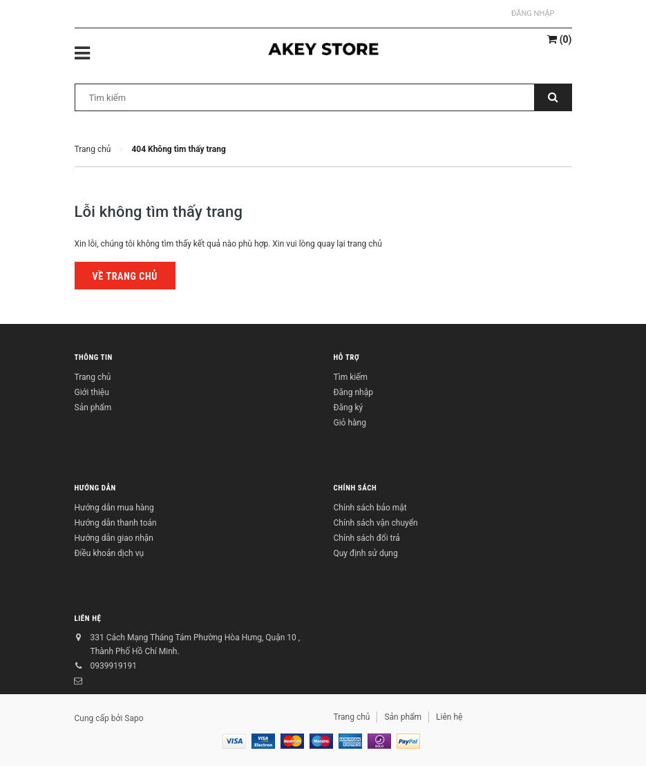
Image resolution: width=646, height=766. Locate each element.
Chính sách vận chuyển (376, 523)
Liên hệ (88, 618)
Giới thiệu (92, 392)
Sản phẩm (93, 407)
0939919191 (114, 666)
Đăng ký (348, 407)
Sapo (133, 718)
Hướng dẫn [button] (95, 487)
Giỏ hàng (350, 423)
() (559, 39)
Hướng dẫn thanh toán (116, 523)
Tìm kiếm (351, 377)
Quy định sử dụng (366, 553)
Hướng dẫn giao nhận (114, 538)
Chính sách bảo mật (370, 508)
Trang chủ (93, 377)
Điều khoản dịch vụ (109, 553)
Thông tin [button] (94, 357)
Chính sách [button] (355, 487)
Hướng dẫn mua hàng (114, 508)
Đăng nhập (532, 13)
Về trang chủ (125, 276)
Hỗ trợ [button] (347, 357)
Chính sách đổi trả (367, 538)
